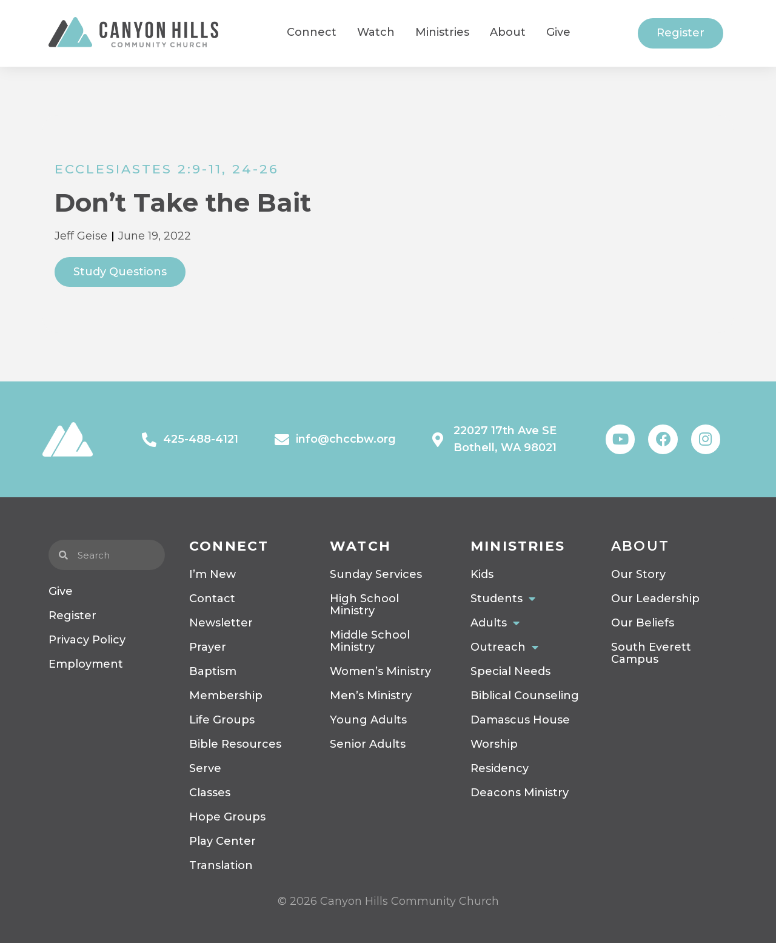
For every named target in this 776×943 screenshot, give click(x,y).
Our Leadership (655, 598)
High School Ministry (364, 604)
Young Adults (368, 720)
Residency (499, 768)
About (640, 546)
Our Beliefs (642, 622)
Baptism (212, 671)
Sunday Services (376, 574)
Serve (205, 768)
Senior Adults (368, 744)
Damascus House (520, 720)
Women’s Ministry (380, 671)
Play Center (222, 841)
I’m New (212, 574)
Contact (212, 598)
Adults (495, 622)
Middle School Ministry (370, 641)
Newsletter (221, 622)
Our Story (638, 574)
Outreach (504, 647)
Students (502, 598)
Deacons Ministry (519, 792)
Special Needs (510, 671)
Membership (226, 695)
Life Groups (222, 720)
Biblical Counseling (524, 695)
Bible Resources (235, 744)
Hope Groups (227, 817)
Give (60, 591)
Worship (494, 744)
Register (72, 615)
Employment (85, 664)
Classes (209, 792)
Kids (481, 574)
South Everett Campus (651, 653)
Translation (221, 865)
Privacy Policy (86, 639)
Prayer (207, 647)
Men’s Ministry (371, 695)
